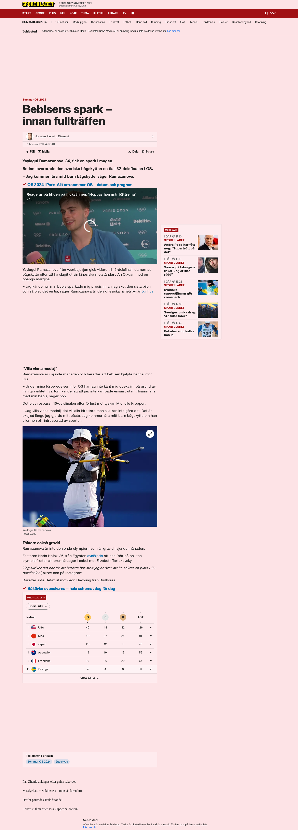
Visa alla (89, 678)
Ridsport (170, 22)
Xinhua (147, 291)
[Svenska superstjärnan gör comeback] (191, 289)
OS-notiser (61, 22)
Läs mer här (173, 31)
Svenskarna (98, 22)
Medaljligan (79, 22)
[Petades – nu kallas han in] (191, 329)
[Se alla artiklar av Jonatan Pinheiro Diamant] (90, 136)
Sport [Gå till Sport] (40, 13)
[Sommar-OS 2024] (39, 761)
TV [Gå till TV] (124, 13)
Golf (182, 22)
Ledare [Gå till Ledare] (113, 13)
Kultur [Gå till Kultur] (98, 13)
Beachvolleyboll (241, 22)
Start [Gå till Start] (26, 13)
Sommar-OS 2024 (34, 22)
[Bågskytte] (62, 761)
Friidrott (114, 22)
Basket (223, 22)
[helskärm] (150, 433)
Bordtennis (208, 22)
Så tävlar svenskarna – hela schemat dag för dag (71, 588)
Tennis (194, 22)
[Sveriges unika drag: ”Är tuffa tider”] (191, 310)
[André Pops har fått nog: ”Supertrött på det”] (191, 244)
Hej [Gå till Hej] (62, 13)
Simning (156, 22)
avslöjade (95, 556)
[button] (90, 481)
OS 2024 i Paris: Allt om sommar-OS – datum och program (80, 184)
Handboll (141, 22)
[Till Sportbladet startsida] (39, 4)
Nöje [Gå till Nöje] (73, 13)
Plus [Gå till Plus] (52, 13)
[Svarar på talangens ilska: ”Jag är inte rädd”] (191, 267)
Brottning (260, 22)
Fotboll (127, 22)
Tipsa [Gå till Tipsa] (85, 13)
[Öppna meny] (132, 13)
